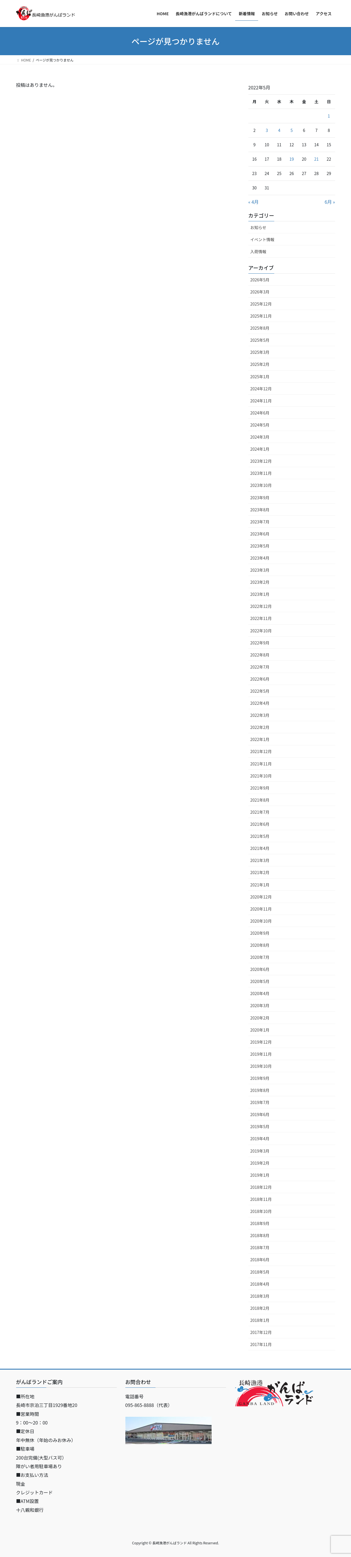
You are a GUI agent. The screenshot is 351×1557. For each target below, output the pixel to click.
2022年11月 (261, 618)
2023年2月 (260, 582)
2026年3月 (260, 292)
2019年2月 (260, 1163)
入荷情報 (258, 251)
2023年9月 (260, 497)
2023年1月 (260, 594)
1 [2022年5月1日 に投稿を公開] (329, 116)
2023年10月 (261, 485)
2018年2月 (260, 1308)
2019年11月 (261, 1054)
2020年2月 (260, 1018)
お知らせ (258, 227)
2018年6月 (260, 1259)
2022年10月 (261, 630)
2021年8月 (260, 800)
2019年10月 (261, 1066)
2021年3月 (260, 860)
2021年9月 (260, 788)
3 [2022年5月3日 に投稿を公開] (267, 130)
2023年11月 (261, 473)
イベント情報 (262, 239)
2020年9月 (260, 933)
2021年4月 (260, 848)
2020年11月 (261, 909)
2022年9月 (260, 643)
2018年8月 (260, 1235)
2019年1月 (260, 1175)
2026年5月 (260, 280)
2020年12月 (261, 897)
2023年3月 (260, 570)
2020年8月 (260, 945)
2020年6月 (260, 969)
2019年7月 (260, 1102)
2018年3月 (260, 1296)
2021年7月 (260, 812)
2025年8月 (260, 328)
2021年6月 (260, 824)
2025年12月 (261, 304)
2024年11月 (261, 401)
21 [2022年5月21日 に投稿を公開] (316, 159)
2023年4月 (260, 558)
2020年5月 (260, 981)
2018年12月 (261, 1187)
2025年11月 (261, 316)
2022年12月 (261, 606)
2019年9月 (260, 1078)
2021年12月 (261, 751)
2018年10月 (261, 1211)
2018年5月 (260, 1272)
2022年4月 (260, 703)
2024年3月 (260, 437)
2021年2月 (260, 872)
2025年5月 (260, 340)
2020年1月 (260, 1030)
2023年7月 (260, 522)
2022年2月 (260, 727)
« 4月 (253, 201)
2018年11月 (261, 1199)
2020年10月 (261, 921)
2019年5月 (260, 1126)
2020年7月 (260, 957)
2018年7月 (260, 1247)
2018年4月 (260, 1284)
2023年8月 (260, 509)
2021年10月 (261, 776)
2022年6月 (260, 679)
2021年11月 (261, 764)
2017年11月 (261, 1344)
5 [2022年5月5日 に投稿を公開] (292, 130)
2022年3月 (260, 715)
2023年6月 (260, 534)
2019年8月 (260, 1090)
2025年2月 (260, 364)
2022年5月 (260, 691)
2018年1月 (260, 1320)
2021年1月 (260, 885)
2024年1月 (260, 449)
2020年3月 (260, 1005)
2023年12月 (261, 461)
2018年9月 (260, 1223)
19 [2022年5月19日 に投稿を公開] (291, 159)
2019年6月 (260, 1114)
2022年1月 (260, 739)
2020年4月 (260, 993)
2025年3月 (260, 352)
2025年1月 (260, 376)
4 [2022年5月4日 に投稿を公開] (279, 130)
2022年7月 (260, 667)
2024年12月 (261, 388)
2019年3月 (260, 1151)
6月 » (330, 201)
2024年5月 (260, 425)
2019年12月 (261, 1042)
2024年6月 (260, 413)
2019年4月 (260, 1138)
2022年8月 (260, 655)
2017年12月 (261, 1332)
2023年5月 (260, 546)
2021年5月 (260, 836)
